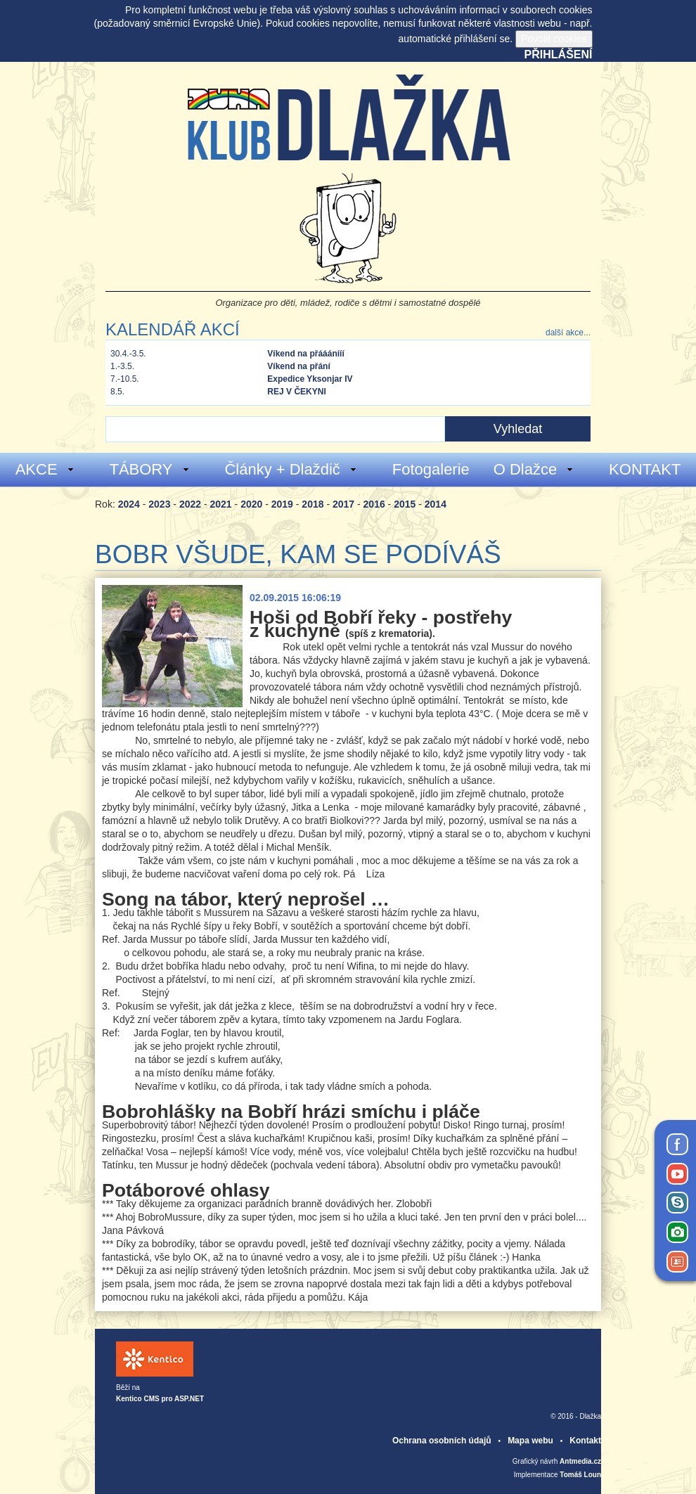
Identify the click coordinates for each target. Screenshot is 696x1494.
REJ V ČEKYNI (296, 392)
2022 (190, 504)
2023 (159, 504)
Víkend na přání (298, 366)
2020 (251, 504)
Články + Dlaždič (290, 469)
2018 (312, 504)
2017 (343, 504)
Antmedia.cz (580, 1461)
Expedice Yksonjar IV (309, 379)
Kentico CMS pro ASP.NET (160, 1399)
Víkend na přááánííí (305, 354)
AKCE (45, 469)
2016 (374, 504)
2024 (129, 504)
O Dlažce (534, 469)
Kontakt (585, 1440)
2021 (221, 504)
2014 (435, 504)
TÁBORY (149, 469)
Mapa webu (530, 1440)
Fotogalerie (431, 469)
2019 (282, 504)
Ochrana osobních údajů (441, 1440)
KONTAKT (645, 469)
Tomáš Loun (580, 1475)
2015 (404, 504)
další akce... (568, 332)
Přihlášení (558, 54)
